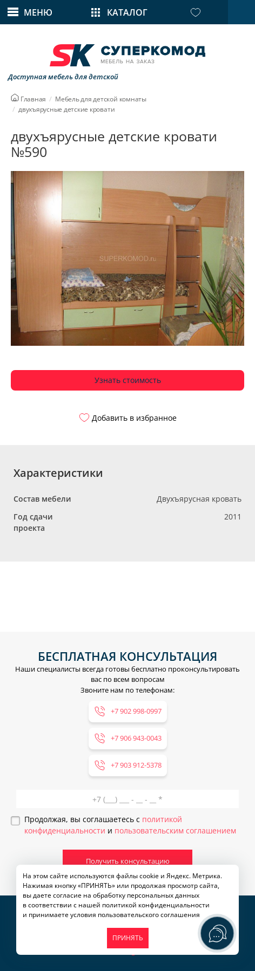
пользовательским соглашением (175, 830)
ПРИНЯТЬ (127, 937)
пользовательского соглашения (149, 914)
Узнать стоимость (128, 380)
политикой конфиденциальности (156, 905)
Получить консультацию (128, 861)
